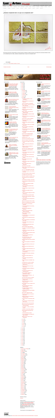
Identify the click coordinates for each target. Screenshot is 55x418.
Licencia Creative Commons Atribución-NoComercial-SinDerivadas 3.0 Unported (25, 415)
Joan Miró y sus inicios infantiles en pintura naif (13, 122)
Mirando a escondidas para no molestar (28, 202)
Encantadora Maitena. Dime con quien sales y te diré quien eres (13, 130)
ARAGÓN (4, 6)
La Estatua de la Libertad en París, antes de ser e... (27, 264)
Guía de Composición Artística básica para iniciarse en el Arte (13, 107)
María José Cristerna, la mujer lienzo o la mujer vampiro (14, 100)
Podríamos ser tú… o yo (26, 137)
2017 (22, 333)
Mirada (22, 378)
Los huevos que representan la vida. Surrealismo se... (28, 225)
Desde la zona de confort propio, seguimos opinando (27, 211)
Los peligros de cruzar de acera (27, 174)
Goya (22, 374)
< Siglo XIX (29, 8)
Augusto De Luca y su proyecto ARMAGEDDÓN (45, 113)
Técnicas (17, 8)
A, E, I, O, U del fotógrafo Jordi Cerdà (28, 169)
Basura (10, 63)
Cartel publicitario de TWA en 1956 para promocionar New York (46, 121)
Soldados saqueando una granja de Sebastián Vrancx (27, 297)
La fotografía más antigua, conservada (28, 179)
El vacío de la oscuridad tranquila (27, 133)
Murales (22, 379)
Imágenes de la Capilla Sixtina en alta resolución (13, 92)
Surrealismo (13, 8)
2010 (22, 343)
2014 (22, 337)
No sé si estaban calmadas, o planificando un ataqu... (27, 273)
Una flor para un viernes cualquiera (27, 118)
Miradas (46, 6)
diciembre (24, 90)
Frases (22, 373)
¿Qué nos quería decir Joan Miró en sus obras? (13, 138)
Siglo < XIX (23, 384)
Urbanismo (23, 394)
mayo (23, 320)
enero (23, 326)
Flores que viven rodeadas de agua (27, 148)
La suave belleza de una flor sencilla (28, 194)
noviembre (24, 91)
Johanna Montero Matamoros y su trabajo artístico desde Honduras (46, 99)
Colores (22, 362)
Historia (22, 375)
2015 (22, 336)
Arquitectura (15, 6)
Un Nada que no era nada (26, 165)
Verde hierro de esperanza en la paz (28, 138)
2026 (22, 83)
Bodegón (22, 358)
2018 (22, 332)
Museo (49, 6)
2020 (22, 329)
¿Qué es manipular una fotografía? (27, 103)
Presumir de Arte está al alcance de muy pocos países (27, 305)
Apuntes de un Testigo (24, 348)
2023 (22, 87)
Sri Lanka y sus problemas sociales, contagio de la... (28, 184)
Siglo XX (37, 8)
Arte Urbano (22, 6)
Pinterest (21, 398)
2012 (22, 340)
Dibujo (30, 6)
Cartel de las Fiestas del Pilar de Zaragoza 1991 (27, 279)
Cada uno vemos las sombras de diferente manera (27, 146)
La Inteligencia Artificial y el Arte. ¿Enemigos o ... (27, 99)
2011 (22, 342)
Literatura (42, 6)
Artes (19, 6)
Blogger (33, 410)
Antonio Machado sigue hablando (27, 226)
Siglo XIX (33, 8)
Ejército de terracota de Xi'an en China (28, 200)
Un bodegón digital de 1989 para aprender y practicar (27, 288)
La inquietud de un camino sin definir (28, 262)
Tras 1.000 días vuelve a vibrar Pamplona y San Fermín (27, 237)
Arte (21, 352)
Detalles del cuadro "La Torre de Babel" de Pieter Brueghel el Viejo (13, 153)
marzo (23, 323)
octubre (23, 93)
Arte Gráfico (23, 353)
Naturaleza (4, 8)
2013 (22, 339)
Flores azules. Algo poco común (27, 292)
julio (23, 97)
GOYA (8, 6)
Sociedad (9, 8)
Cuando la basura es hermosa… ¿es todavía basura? (28, 275)
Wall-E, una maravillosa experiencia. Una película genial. (13, 145)
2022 (22, 89)
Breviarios (22, 359)
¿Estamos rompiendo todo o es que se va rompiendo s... (28, 251)
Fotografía (37, 6)
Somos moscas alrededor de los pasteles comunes (27, 135)
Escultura (33, 6)
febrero (23, 324)
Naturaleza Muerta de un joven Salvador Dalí (45, 106)
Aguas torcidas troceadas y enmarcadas (26, 213)
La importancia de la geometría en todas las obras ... (27, 235)
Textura (22, 393)
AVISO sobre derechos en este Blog (43, 159)
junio (23, 319)
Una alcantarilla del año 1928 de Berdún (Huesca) (27, 286)
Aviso (11, 6)
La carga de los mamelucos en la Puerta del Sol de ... (27, 271)
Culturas (27, 6)
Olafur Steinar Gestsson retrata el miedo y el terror (27, 281)
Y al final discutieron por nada (27, 312)
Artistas (26, 8)
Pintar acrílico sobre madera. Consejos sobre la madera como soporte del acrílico (13, 84)
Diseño (22, 367)
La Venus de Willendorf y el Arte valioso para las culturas (46, 129)
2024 (22, 86)
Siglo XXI (41, 8)
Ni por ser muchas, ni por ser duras (27, 140)
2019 (22, 330)
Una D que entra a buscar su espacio (28, 277)
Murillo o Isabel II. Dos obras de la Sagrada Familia (27, 112)
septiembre (24, 94)
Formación (21, 8)
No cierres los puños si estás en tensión (28, 173)
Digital (12, 63)
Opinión (22, 383)
